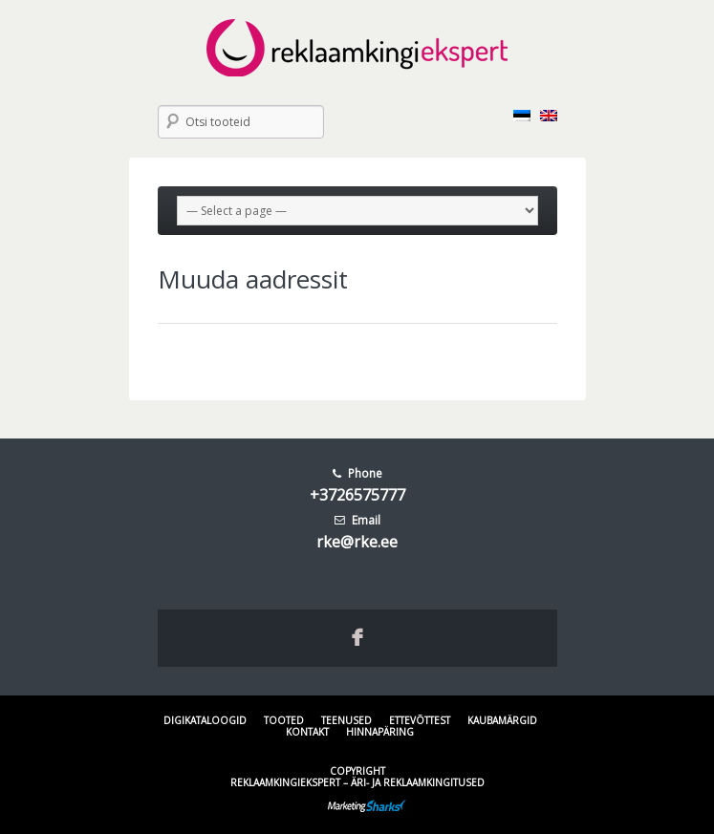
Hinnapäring (380, 731)
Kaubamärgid (502, 720)
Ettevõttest (419, 720)
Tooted (284, 720)
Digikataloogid (205, 720)
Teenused (346, 720)
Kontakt (307, 731)
